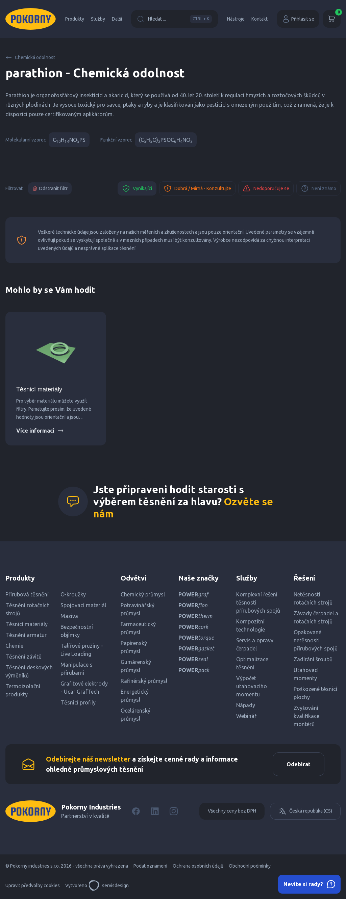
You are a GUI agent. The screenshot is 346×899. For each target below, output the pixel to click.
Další (117, 19)
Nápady (245, 705)
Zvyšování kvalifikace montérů (306, 716)
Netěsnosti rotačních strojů (313, 598)
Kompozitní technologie (250, 625)
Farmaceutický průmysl (138, 628)
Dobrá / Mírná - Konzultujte (197, 188)
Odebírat (299, 764)
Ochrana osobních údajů (198, 866)
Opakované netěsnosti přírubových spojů (316, 640)
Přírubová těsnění (27, 594)
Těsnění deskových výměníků (29, 671)
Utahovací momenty (306, 674)
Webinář (246, 716)
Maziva (69, 616)
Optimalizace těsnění (252, 663)
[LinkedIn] (155, 811)
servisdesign (109, 885)
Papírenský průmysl (134, 647)
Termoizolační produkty (22, 690)
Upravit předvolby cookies (32, 885)
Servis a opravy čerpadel (254, 644)
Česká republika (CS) (305, 811)
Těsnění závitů (23, 656)
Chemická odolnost (30, 57)
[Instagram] (174, 811)
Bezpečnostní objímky (76, 631)
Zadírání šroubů (313, 659)
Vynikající (137, 188)
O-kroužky (73, 594)
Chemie (14, 646)
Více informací (40, 430)
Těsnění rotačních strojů (27, 609)
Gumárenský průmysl (136, 666)
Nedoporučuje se (266, 188)
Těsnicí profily (78, 702)
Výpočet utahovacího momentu (251, 686)
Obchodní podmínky (250, 866)
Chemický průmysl (143, 594)
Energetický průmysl (135, 696)
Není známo (318, 188)
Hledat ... (174, 19)
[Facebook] (136, 811)
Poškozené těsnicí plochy (315, 693)
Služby (98, 19)
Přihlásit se (298, 19)
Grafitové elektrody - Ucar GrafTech (84, 687)
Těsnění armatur (26, 635)
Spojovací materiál (83, 605)
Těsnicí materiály (39, 389)
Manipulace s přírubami (76, 669)
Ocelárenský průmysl (135, 715)
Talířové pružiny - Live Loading (81, 650)
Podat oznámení (150, 866)
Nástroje (236, 19)
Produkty (74, 19)
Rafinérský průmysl (144, 681)
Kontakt (259, 19)
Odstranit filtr (50, 188)
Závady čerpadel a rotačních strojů (316, 617)
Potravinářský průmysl (137, 609)
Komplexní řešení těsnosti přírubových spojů (258, 602)
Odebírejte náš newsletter (88, 759)
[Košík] (332, 19)
